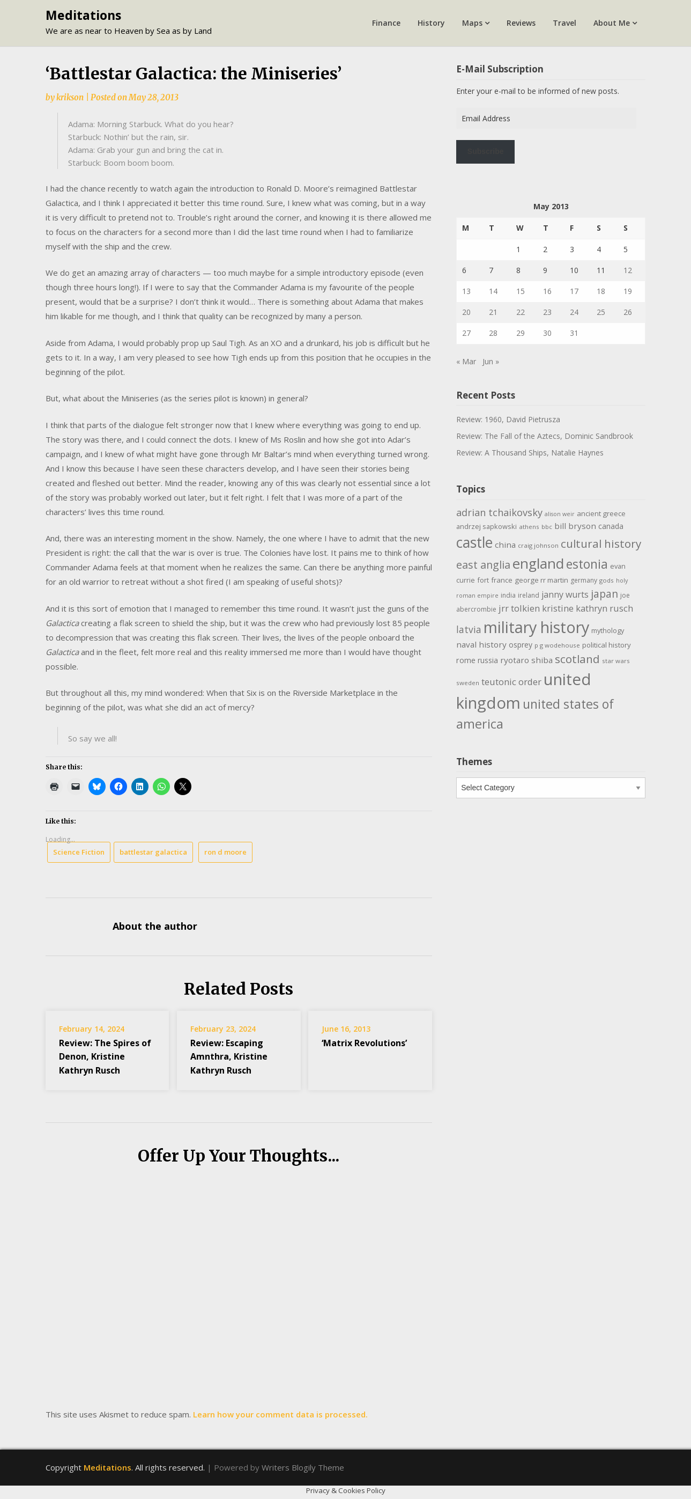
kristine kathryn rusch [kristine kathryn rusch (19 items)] (587, 608)
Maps (472, 23)
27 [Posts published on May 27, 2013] (466, 333)
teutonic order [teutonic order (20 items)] (511, 681)
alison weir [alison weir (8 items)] (560, 514)
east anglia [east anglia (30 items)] (483, 564)
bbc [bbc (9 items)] (546, 527)
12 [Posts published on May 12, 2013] (627, 270)
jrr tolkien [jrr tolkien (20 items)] (519, 608)
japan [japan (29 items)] (604, 593)
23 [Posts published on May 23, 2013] (547, 312)
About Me (611, 23)
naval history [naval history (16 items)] (481, 644)
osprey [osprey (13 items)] (520, 645)
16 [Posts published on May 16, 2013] (547, 291)
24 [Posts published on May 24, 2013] (574, 312)
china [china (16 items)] (505, 544)
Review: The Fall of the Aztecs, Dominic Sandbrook (544, 436)
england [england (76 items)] (538, 563)
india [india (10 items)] (508, 595)
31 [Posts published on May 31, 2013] (574, 333)
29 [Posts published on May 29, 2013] (520, 333)
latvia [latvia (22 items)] (468, 629)
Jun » (490, 361)
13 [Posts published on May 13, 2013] (466, 291)
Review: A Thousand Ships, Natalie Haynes (530, 452)
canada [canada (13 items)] (610, 526)
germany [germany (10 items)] (583, 580)
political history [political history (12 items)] (606, 645)
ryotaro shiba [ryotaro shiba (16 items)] (526, 660)
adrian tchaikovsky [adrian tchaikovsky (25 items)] (499, 512)
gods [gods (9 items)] (606, 580)
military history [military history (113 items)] (536, 626)
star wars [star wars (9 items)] (616, 661)
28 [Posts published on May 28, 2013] (493, 333)
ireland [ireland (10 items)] (528, 595)
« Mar (466, 361)
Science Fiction (79, 852)
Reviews (521, 23)
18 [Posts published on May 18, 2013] (601, 291)
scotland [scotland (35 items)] (577, 658)
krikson (70, 97)
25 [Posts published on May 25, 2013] (601, 312)
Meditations (83, 15)
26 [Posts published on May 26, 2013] (627, 312)
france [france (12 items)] (501, 580)
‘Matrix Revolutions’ (364, 1043)
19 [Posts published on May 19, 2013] (627, 291)
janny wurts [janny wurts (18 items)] (565, 594)
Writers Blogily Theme (303, 1467)
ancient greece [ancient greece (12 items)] (601, 513)
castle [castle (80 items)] (474, 542)
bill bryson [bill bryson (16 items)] (575, 525)
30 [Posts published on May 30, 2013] (547, 333)
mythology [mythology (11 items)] (607, 630)
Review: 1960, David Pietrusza (508, 419)
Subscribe (485, 151)
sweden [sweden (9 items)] (467, 683)
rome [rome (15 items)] (465, 660)
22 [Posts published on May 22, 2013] (520, 312)
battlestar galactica (153, 852)
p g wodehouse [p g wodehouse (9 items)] (557, 645)
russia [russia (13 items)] (488, 660)
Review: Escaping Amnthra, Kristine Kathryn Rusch (229, 1056)
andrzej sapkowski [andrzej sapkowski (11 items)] (486, 526)
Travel (564, 23)
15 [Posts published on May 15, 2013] (520, 291)
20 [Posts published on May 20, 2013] (466, 312)
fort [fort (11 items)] (483, 580)
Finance (386, 23)
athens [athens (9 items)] (529, 527)
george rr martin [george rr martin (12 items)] (541, 580)
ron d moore (225, 852)
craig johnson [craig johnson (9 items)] (538, 545)
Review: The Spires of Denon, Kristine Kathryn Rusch (105, 1056)
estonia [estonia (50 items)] (587, 563)
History (431, 23)
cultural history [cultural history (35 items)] (601, 543)
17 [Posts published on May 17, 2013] (574, 291)
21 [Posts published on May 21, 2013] (493, 312)
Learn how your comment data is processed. (280, 1414)
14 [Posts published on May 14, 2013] (493, 291)
